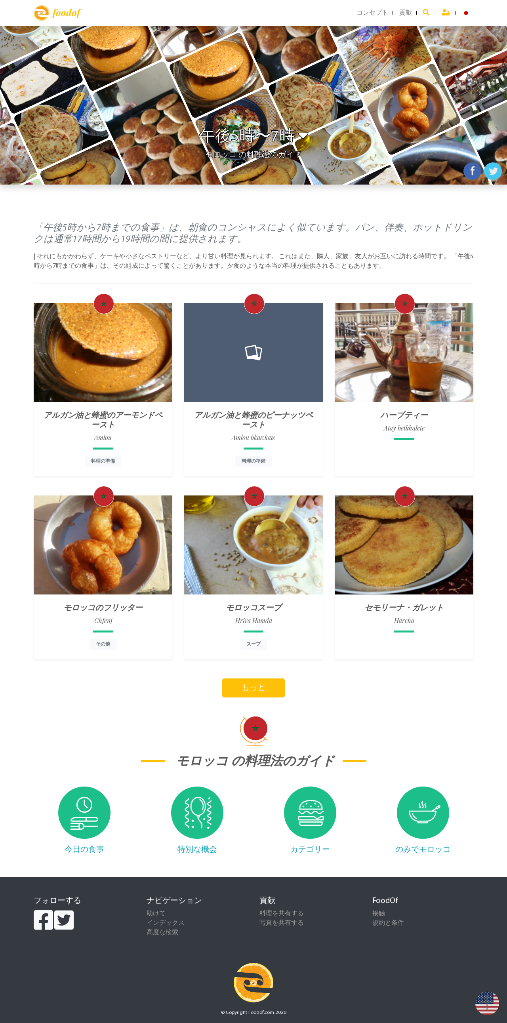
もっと (253, 688)
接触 (378, 914)
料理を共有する (281, 914)
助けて (156, 914)
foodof (57, 13)
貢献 (405, 13)
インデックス (166, 923)
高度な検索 (162, 933)
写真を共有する (281, 923)
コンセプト (372, 13)
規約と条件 (388, 923)
